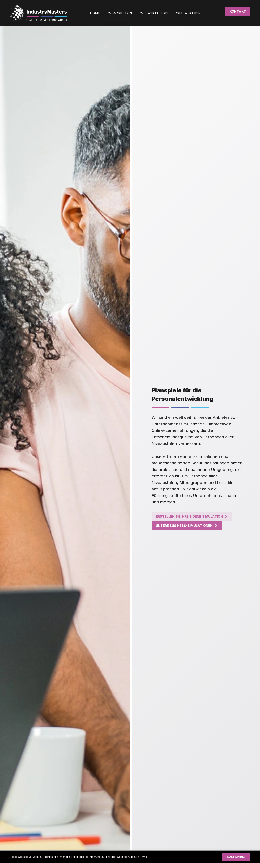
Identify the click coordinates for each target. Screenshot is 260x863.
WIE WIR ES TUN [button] (154, 13)
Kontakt (238, 11)
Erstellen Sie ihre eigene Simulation (201, 516)
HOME (95, 13)
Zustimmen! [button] (236, 856)
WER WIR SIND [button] (188, 13)
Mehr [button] (144, 856)
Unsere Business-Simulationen (196, 526)
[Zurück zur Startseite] (38, 13)
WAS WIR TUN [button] (120, 13)
